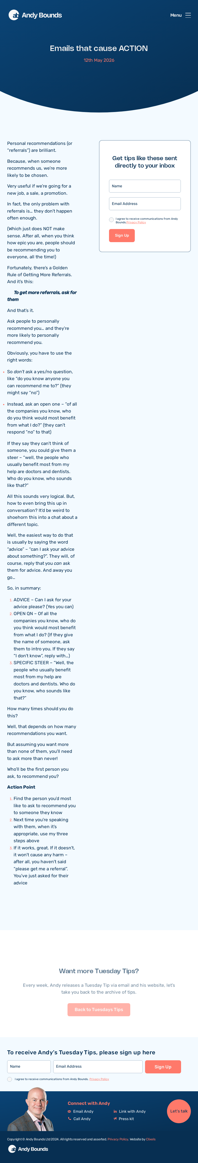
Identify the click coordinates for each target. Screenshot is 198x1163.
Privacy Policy (136, 222)
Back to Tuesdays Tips (99, 1020)
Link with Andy (130, 1112)
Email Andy (81, 1112)
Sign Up (122, 236)
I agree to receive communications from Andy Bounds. (147, 221)
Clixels (150, 1139)
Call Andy (79, 1119)
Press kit (124, 1119)
